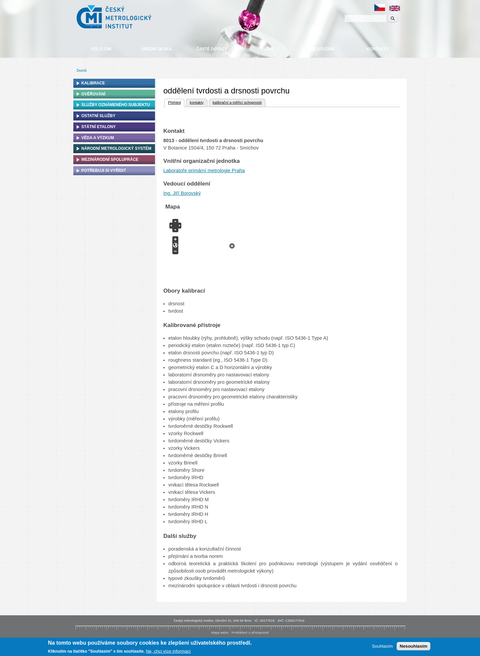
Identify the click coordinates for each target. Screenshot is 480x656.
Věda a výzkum (97, 137)
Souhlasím (382, 646)
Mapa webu (219, 632)
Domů (82, 70)
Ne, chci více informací (168, 651)
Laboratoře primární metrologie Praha (204, 170)
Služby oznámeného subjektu (115, 104)
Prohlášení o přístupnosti (250, 632)
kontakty (196, 102)
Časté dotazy (211, 49)
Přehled (173, 101)
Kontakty (378, 49)
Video (267, 49)
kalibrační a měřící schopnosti (237, 102)
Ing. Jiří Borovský (182, 193)
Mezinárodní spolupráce (109, 159)
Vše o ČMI (101, 49)
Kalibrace (93, 83)
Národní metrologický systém (116, 148)
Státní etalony (98, 126)
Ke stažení (322, 49)
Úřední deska (156, 49)
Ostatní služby (98, 115)
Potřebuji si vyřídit (103, 170)
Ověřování (93, 94)
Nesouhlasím (413, 646)
